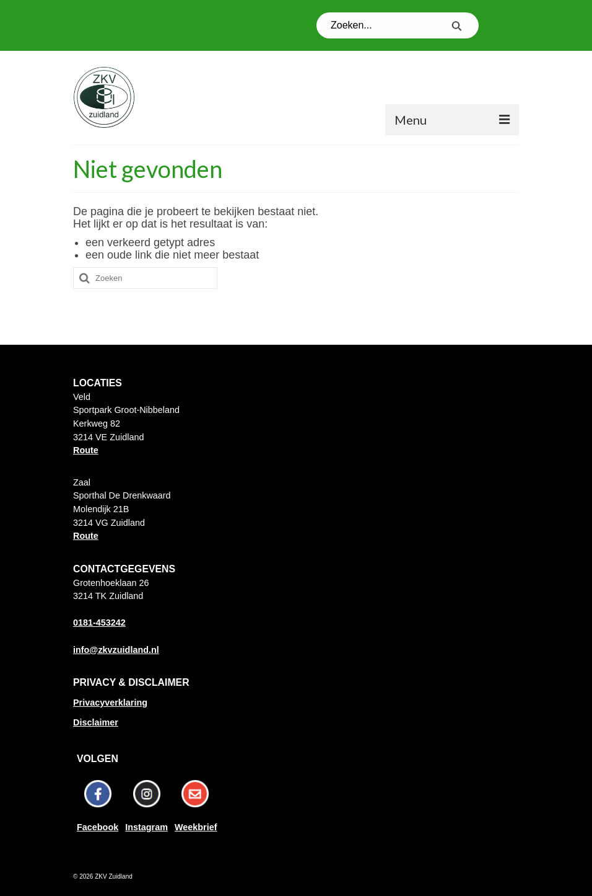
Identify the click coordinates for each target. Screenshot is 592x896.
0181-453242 (99, 623)
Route (85, 450)
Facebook (97, 827)
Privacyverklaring (110, 702)
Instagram (146, 827)
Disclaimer (95, 722)
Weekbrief (196, 827)
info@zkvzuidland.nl (116, 650)
